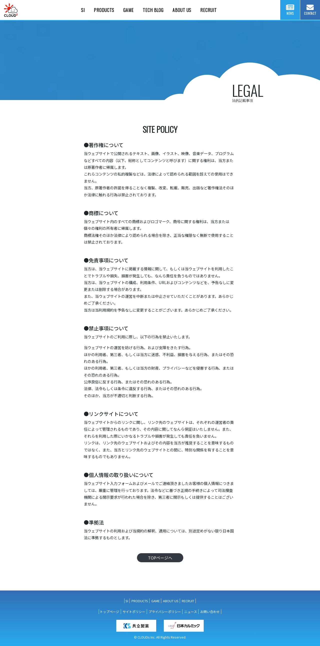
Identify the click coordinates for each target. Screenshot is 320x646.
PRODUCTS (140, 600)
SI (127, 600)
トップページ (109, 611)
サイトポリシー (133, 611)
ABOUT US (170, 600)
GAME (155, 600)
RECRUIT (188, 600)
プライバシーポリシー (164, 611)
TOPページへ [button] (160, 558)
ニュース (190, 611)
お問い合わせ (210, 611)
